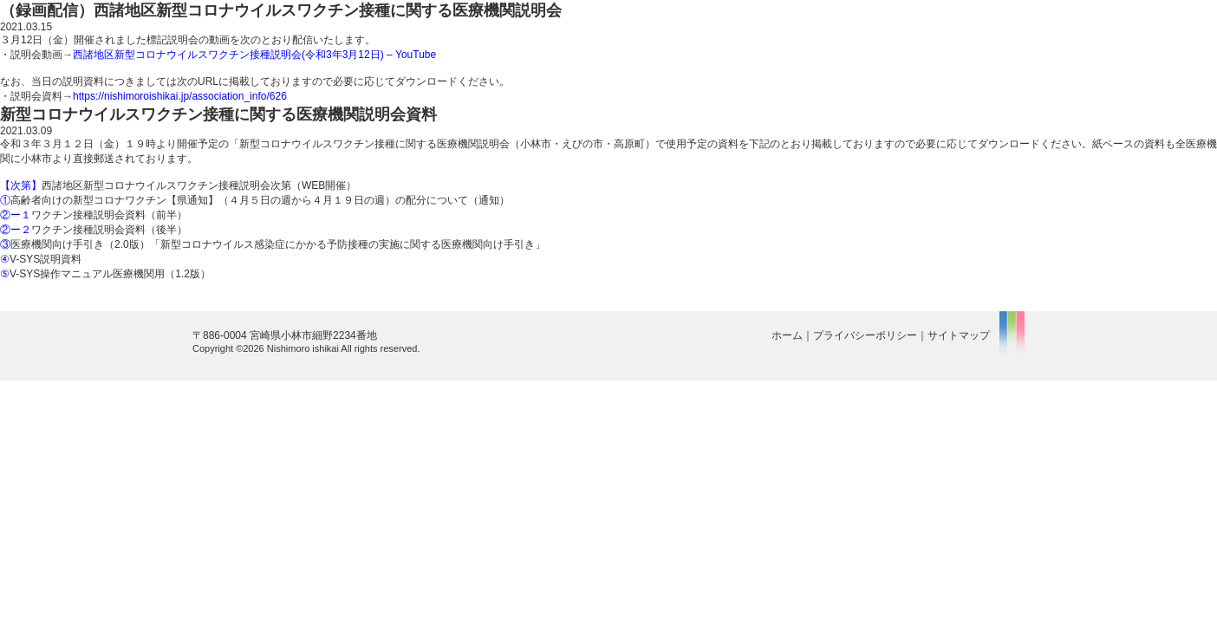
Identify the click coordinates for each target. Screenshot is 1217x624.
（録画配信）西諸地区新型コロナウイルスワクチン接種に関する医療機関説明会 (281, 10)
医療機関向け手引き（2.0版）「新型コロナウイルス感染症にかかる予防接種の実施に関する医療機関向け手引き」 (272, 244)
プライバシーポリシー (865, 335)
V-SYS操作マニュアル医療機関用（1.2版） (105, 274)
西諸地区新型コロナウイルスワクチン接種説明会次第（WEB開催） (178, 185)
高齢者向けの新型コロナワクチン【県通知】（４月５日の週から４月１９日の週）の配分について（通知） (255, 200)
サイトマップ (958, 335)
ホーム (787, 335)
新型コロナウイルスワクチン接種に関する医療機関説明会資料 (218, 114)
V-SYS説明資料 (40, 259)
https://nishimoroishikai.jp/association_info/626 (180, 96)
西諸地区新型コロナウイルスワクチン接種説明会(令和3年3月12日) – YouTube (254, 55)
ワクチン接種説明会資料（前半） (93, 215)
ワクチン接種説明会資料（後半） (93, 230)
